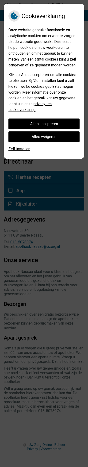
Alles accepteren (44, 124)
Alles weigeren (44, 136)
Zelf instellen (19, 149)
